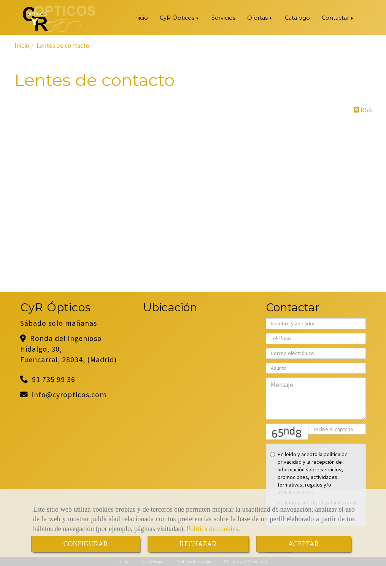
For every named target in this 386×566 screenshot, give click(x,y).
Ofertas (260, 17)
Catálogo (297, 17)
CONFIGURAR (85, 544)
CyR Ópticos (180, 17)
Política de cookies (212, 529)
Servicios (223, 17)
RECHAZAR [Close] (197, 544)
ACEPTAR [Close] (303, 544)
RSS (363, 110)
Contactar (338, 17)
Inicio (140, 17)
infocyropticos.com (69, 394)
